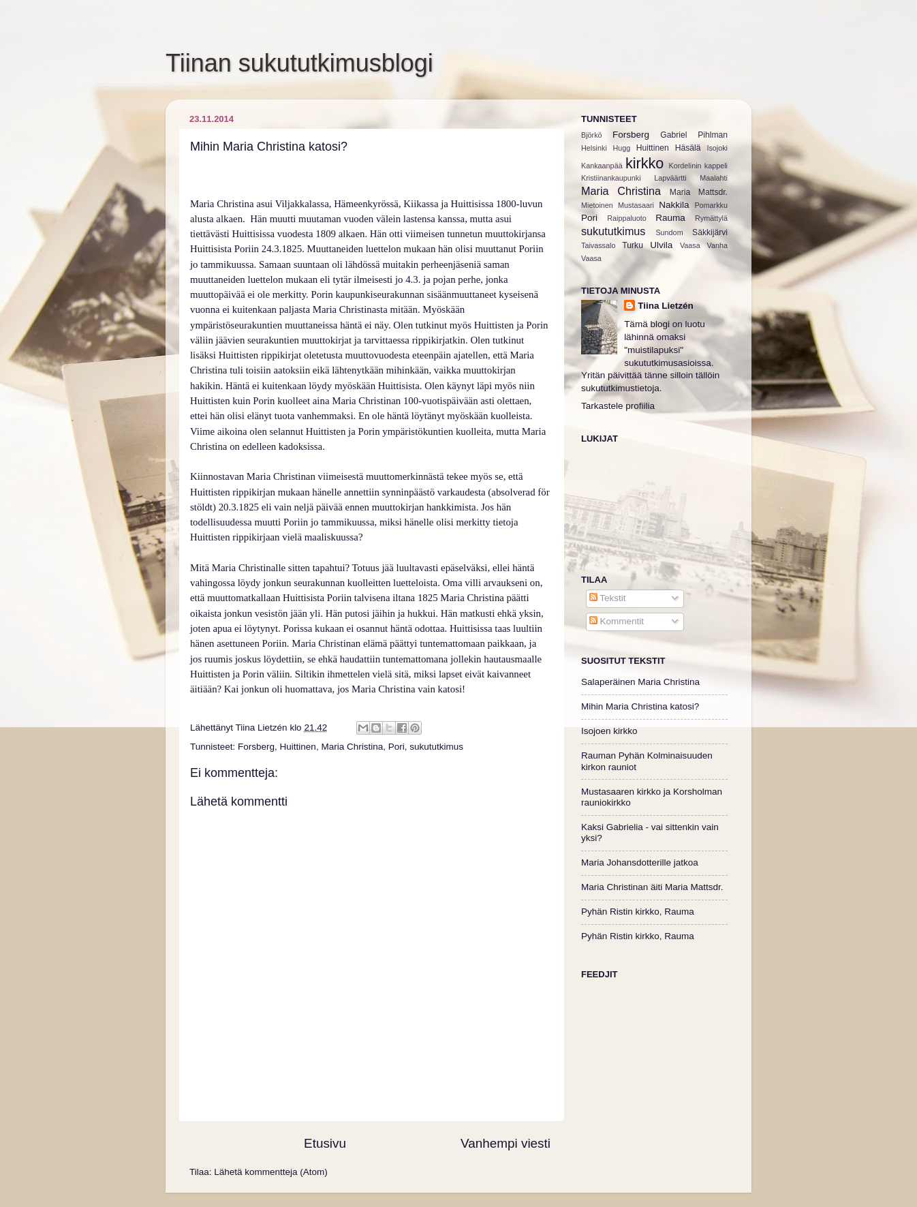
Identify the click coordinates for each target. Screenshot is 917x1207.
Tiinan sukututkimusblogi (299, 63)
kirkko (644, 163)
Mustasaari (636, 205)
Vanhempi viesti (505, 1143)
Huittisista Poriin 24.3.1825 (246, 248)
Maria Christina (352, 747)
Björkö (591, 135)
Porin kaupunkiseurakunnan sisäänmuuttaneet (404, 294)
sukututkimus (436, 747)
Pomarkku (711, 205)
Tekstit (607, 598)
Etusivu (325, 1143)
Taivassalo (598, 245)
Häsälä (688, 148)
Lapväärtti (670, 178)
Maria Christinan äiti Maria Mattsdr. (652, 887)
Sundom (669, 232)
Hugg (621, 148)
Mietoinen (597, 205)
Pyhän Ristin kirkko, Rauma (637, 911)
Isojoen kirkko (609, 731)
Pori (396, 747)
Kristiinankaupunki (611, 178)
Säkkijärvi (710, 232)
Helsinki (594, 148)
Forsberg (256, 747)
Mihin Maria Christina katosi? (640, 706)
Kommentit (616, 621)
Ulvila (661, 245)
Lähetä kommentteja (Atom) (271, 1172)
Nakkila (674, 205)
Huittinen (298, 747)
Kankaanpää (602, 166)
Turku (632, 245)
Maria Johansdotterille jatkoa (639, 862)
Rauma (670, 218)
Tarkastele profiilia (618, 406)
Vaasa (690, 245)
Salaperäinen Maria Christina (640, 682)
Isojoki (717, 148)
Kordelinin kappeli (698, 166)
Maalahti (714, 178)
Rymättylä (711, 218)
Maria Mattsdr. (699, 192)
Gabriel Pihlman (694, 135)
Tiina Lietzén (666, 306)
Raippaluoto (627, 218)
